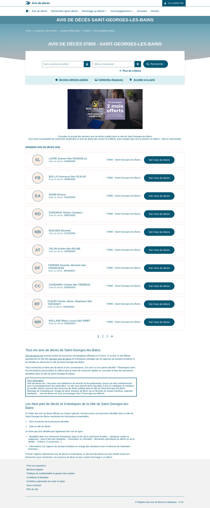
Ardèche (86, 31)
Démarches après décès (64, 11)
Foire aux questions (36, 465)
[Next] (112, 336)
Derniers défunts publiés (71, 79)
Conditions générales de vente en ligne (46, 481)
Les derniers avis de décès (45, 31)
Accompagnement (121, 11)
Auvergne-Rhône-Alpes (70, 31)
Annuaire (142, 11)
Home (28, 31)
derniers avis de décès (60, 359)
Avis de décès (39, 11)
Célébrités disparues (109, 79)
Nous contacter (34, 485)
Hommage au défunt (93, 11)
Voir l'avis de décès (159, 160)
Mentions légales (35, 469)
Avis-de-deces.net (34, 356)
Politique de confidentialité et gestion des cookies (51, 473)
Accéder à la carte (142, 79)
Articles (155, 11)
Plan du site (32, 489)
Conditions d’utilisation (37, 477)
